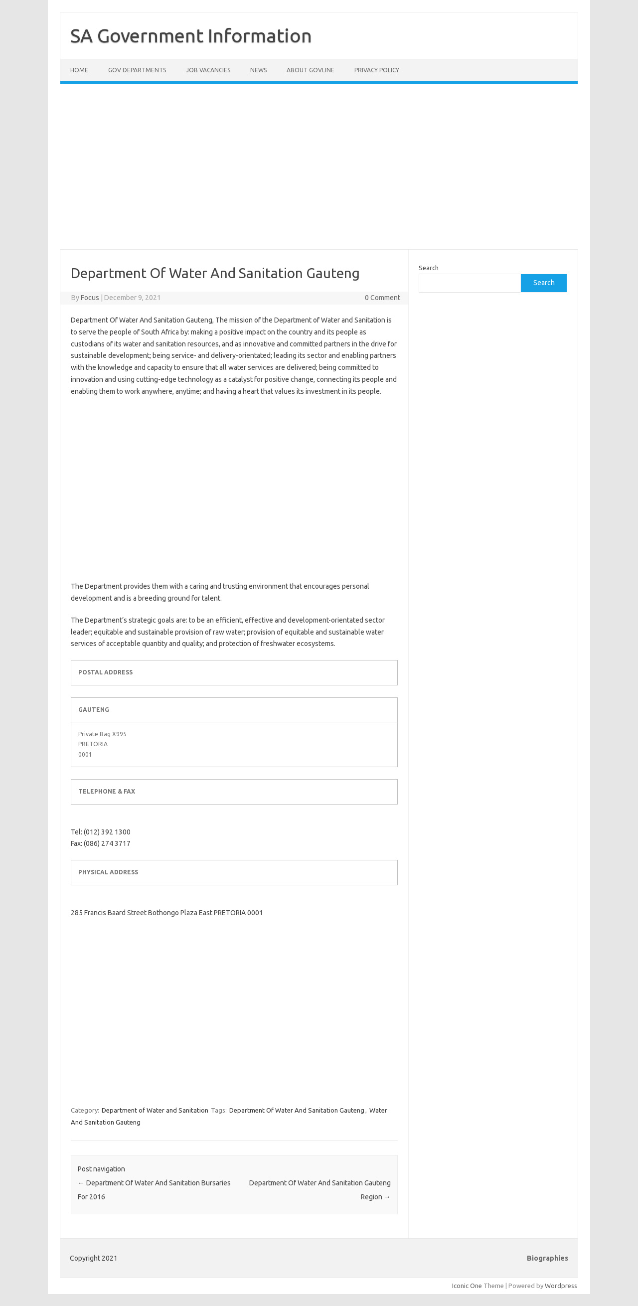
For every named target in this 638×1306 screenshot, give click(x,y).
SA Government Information (191, 35)
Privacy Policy (376, 70)
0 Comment (382, 298)
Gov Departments (137, 70)
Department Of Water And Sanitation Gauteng (296, 1110)
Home (79, 70)
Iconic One (467, 1285)
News (258, 70)
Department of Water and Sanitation (155, 1110)
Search (429, 267)
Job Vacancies (208, 70)
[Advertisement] (319, 172)
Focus (90, 298)
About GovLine (310, 70)
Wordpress (561, 1285)
